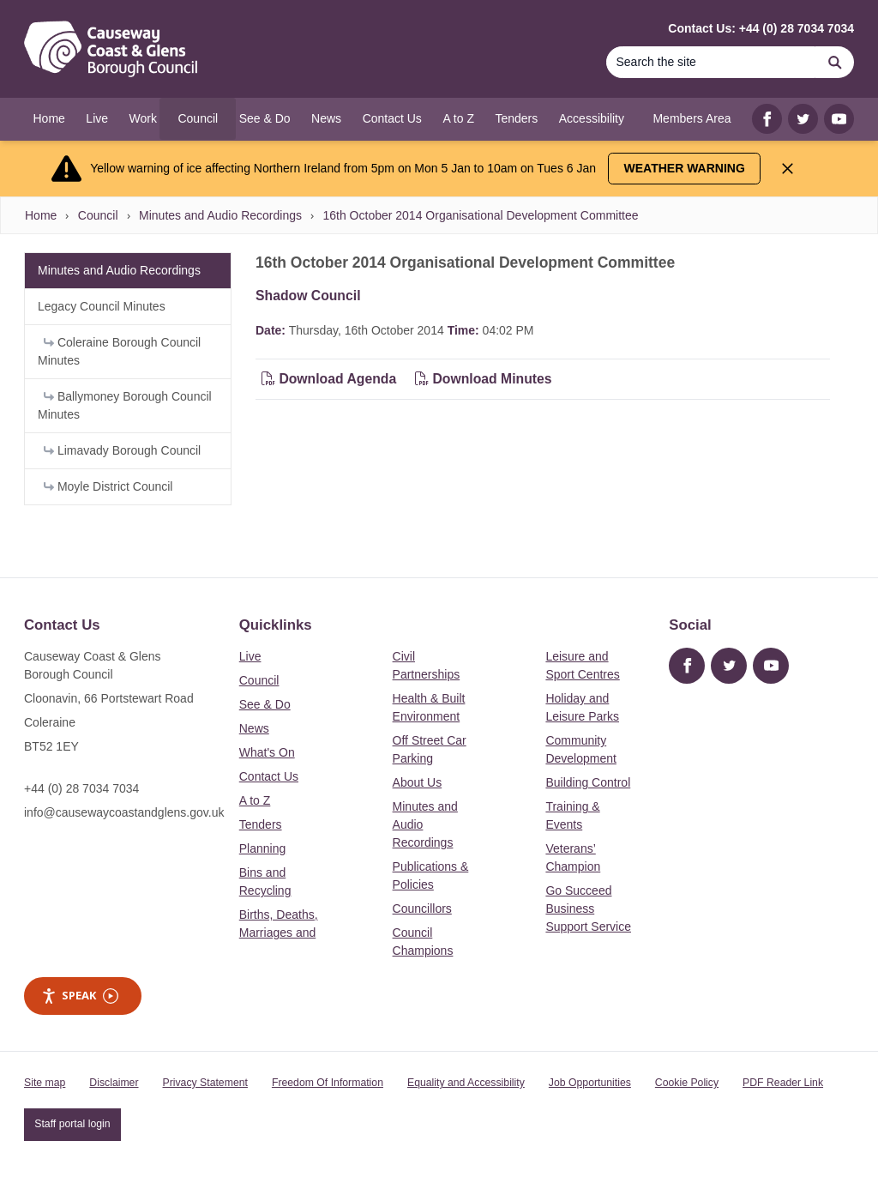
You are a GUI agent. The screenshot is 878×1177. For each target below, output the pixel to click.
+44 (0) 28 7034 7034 (81, 788)
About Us (417, 782)
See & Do (265, 704)
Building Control (587, 782)
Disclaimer (113, 1083)
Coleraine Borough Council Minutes (119, 351)
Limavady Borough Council (122, 450)
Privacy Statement (205, 1083)
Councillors (422, 908)
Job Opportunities (590, 1083)
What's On (267, 752)
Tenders (260, 824)
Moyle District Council (108, 486)
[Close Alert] (788, 169)
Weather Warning (684, 168)
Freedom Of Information (327, 1083)
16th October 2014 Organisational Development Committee (480, 215)
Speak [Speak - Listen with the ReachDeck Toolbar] (79, 995)
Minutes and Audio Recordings (220, 215)
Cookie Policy (687, 1083)
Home (41, 215)
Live (250, 656)
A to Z (255, 800)
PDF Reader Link (783, 1083)
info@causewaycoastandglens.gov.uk (124, 812)
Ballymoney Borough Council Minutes (125, 405)
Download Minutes (483, 378)
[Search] (710, 62)
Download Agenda (331, 378)
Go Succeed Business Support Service (588, 908)
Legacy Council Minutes (101, 306)
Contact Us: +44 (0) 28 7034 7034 (761, 28)
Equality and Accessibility (466, 1083)
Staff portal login (72, 1124)
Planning (262, 848)
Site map (44, 1083)
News (254, 728)
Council (98, 215)
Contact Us (268, 776)
